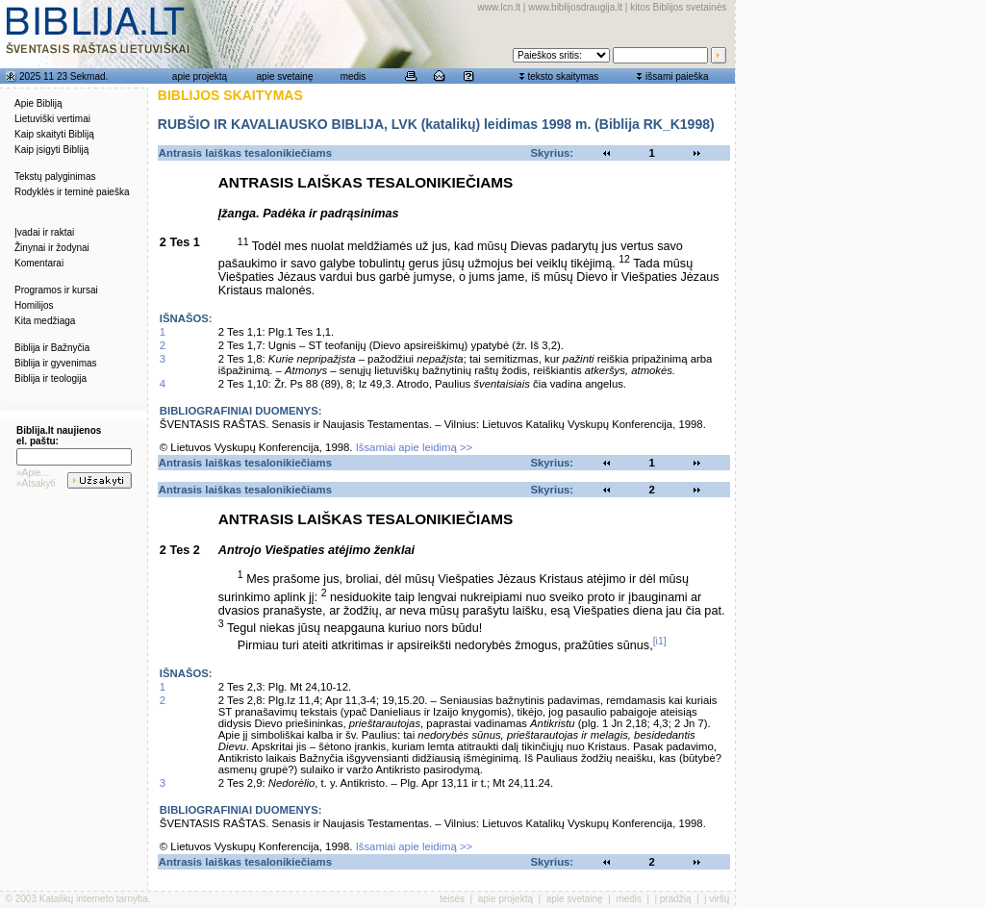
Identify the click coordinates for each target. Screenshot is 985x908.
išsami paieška (677, 76)
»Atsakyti (36, 483)
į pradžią (673, 899)
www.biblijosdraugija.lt (575, 7)
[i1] (660, 640)
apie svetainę (285, 76)
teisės (452, 899)
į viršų (716, 899)
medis (353, 76)
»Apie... (32, 472)
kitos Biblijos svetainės (678, 7)
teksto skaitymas (562, 76)
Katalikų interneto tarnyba (93, 899)
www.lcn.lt (499, 7)
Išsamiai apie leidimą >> (414, 447)
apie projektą (199, 76)
